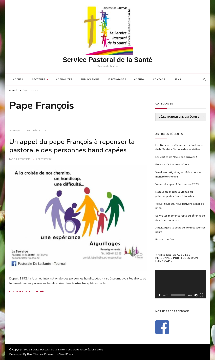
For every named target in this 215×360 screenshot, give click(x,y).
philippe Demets (22, 159)
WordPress (66, 354)
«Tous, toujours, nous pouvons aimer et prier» (179, 206)
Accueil (18, 79)
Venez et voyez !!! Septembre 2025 (177, 184)
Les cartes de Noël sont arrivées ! (176, 157)
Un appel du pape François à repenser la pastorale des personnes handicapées (72, 146)
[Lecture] (159, 295)
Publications (90, 79)
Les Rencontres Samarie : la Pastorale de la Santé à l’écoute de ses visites (179, 147)
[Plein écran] (201, 295)
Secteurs (39, 79)
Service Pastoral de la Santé (107, 59)
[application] (180, 284)
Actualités (64, 79)
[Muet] (196, 295)
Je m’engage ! (117, 79)
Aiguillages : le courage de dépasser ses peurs (180, 230)
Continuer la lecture (26, 291)
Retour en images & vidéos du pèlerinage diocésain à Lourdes (174, 194)
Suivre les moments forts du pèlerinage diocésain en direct (180, 218)
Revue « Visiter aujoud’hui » (172, 164)
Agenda (139, 79)
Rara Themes (35, 354)
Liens (177, 79)
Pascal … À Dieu (165, 239)
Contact (159, 79)
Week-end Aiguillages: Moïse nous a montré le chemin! (178, 174)
